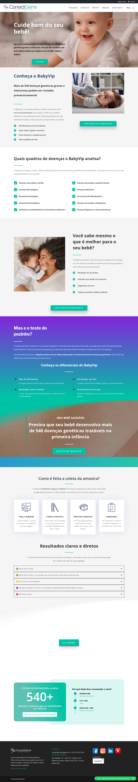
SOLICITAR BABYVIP (69, 451)
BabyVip (105, 8)
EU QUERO (69, 643)
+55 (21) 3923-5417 (77, 752)
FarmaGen (73, 8)
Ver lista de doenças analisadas (40, 714)
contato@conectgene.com (61, 752)
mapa (74, 758)
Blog (128, 8)
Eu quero (40, 61)
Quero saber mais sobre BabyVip (98, 124)
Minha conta (122, 2)
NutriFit (95, 8)
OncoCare (85, 8)
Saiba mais (117, 8)
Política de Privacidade (18, 768)
